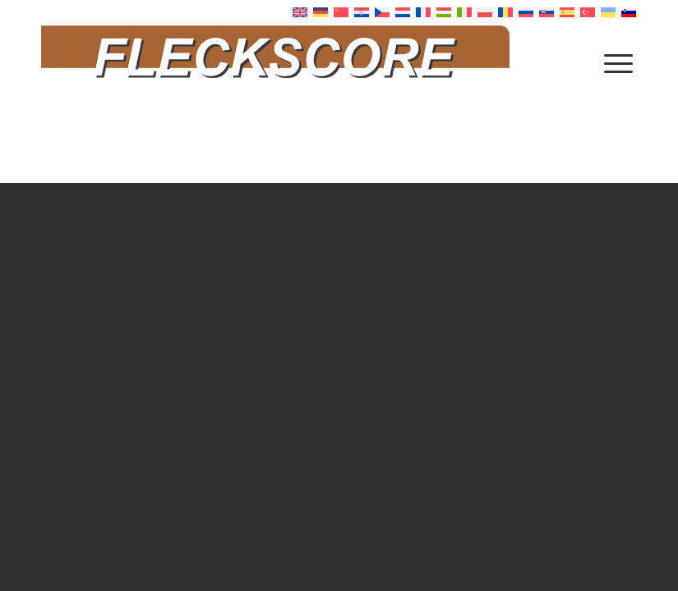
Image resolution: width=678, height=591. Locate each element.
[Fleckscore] (339, 62)
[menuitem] (618, 62)
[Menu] (618, 62)
